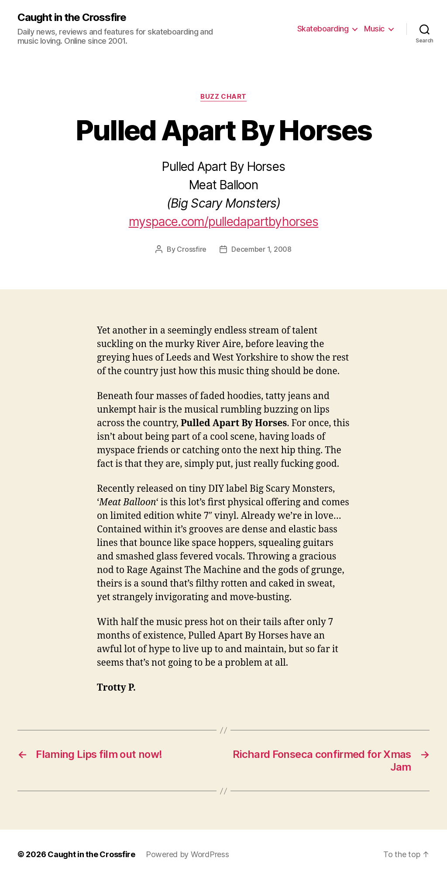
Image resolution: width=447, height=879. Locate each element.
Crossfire (191, 249)
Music (374, 28)
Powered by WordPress (187, 854)
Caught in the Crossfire (71, 17)
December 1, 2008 (261, 249)
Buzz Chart (223, 97)
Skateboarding (323, 28)
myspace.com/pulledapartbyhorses (224, 221)
